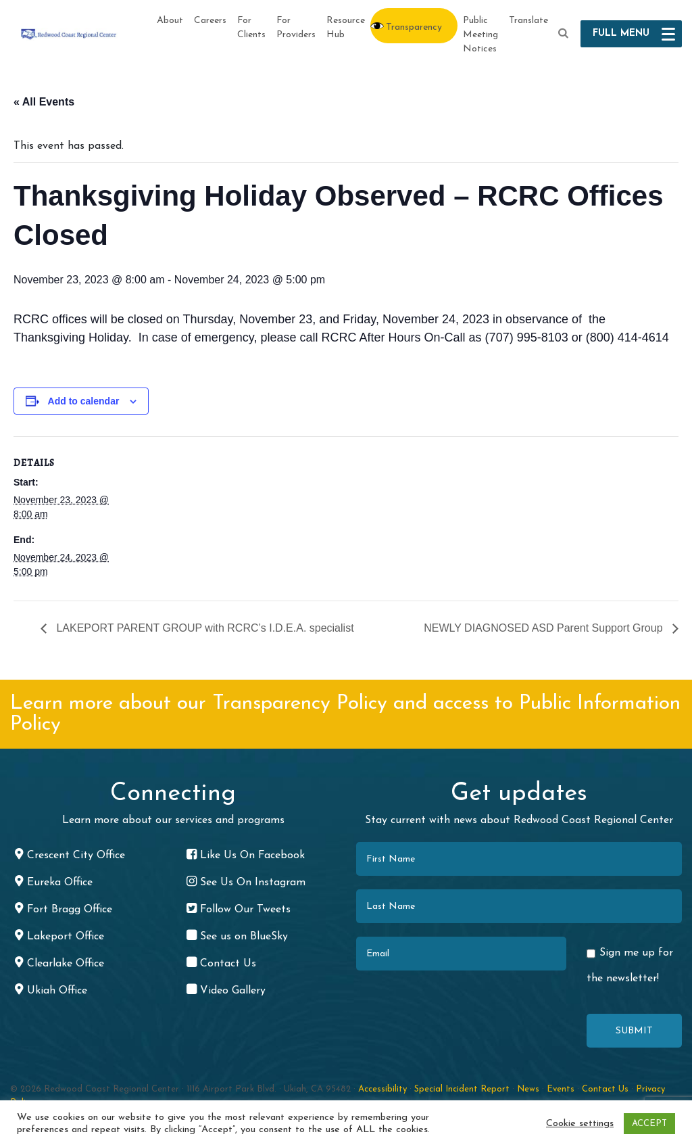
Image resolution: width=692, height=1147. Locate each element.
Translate (528, 21)
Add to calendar (84, 401)
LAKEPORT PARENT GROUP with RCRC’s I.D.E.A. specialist (203, 628)
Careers (210, 21)
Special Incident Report (462, 1089)
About (170, 21)
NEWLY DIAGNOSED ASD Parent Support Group (545, 628)
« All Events (44, 102)
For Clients (251, 28)
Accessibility (382, 1089)
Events (560, 1089)
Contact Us (605, 1089)
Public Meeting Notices (480, 35)
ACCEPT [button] (649, 1123)
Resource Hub (345, 28)
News (528, 1089)
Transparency (414, 27)
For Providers (296, 28)
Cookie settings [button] (580, 1124)
